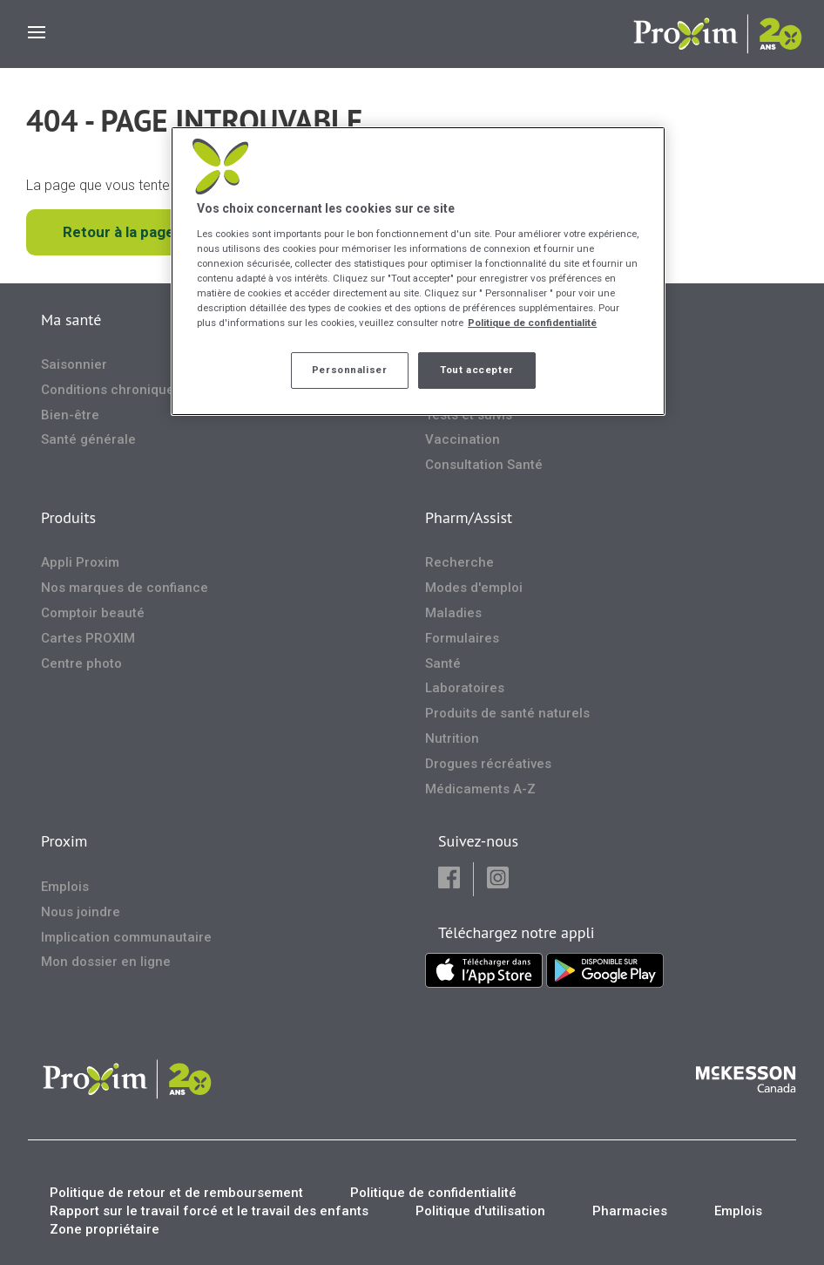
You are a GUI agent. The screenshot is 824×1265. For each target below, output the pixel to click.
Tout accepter (476, 370)
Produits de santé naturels (507, 713)
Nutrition (452, 738)
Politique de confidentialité (433, 1192)
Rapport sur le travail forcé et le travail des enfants (209, 1211)
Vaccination (462, 439)
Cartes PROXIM (88, 638)
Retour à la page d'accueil (151, 232)
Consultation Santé (484, 465)
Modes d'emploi (474, 587)
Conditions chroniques (111, 390)
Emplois (65, 886)
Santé (443, 663)
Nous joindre (80, 912)
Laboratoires (464, 688)
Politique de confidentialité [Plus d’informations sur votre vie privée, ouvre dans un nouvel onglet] (532, 322)
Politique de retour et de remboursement (176, 1192)
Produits (68, 517)
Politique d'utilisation (480, 1211)
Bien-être (70, 415)
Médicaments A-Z (480, 789)
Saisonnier (74, 364)
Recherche (459, 562)
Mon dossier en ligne (106, 961)
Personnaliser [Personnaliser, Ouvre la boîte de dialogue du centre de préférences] (349, 370)
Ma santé (71, 319)
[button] (449, 879)
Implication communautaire (126, 937)
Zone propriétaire (104, 1229)
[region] (418, 271)
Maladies (453, 613)
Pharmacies (629, 1211)
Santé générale (88, 439)
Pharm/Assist (468, 517)
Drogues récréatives (488, 764)
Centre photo (81, 663)
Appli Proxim (80, 562)
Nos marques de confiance (124, 587)
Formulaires (462, 638)
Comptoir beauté (93, 613)
